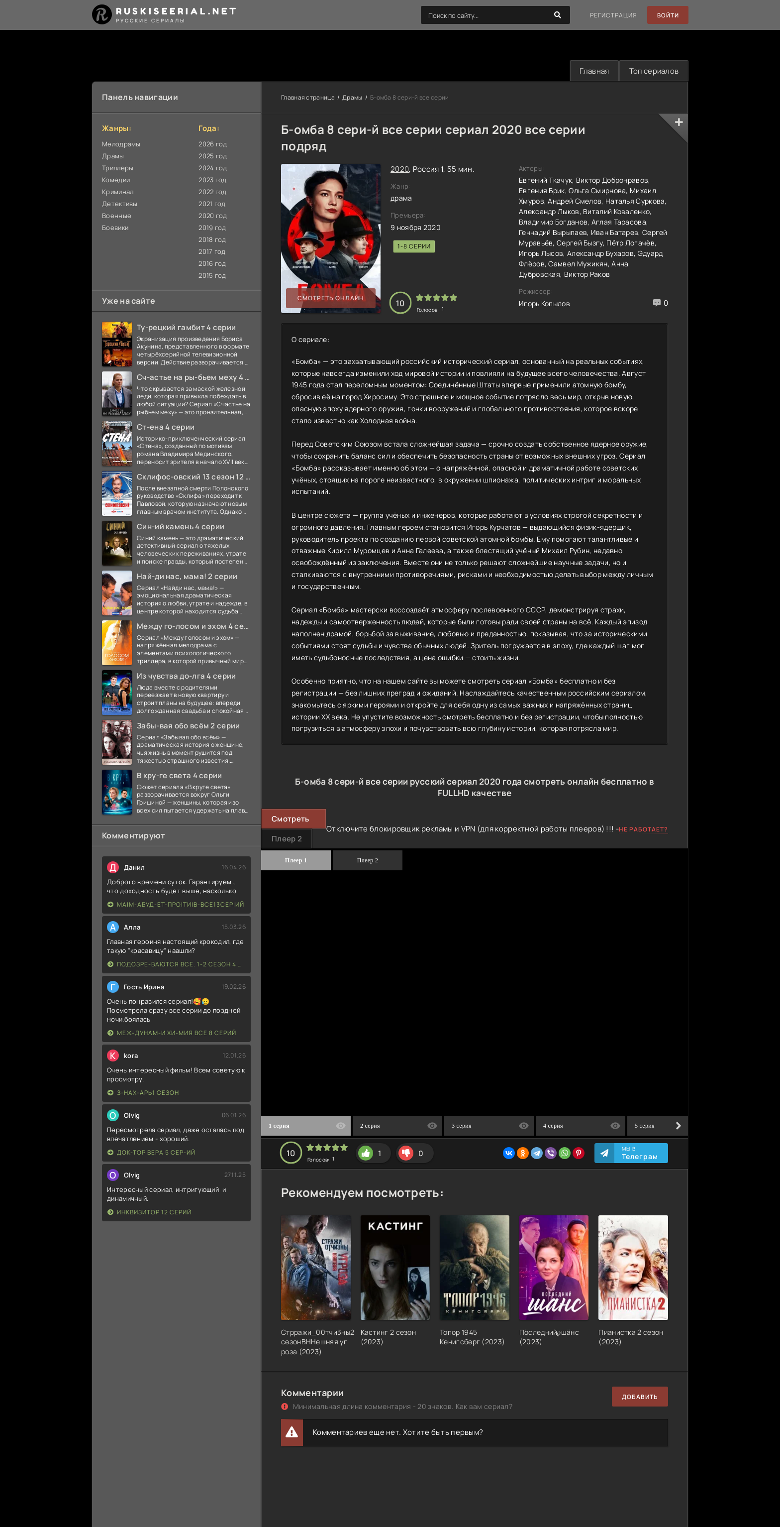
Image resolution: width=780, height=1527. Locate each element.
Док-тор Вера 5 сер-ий (151, 1153)
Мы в (640, 1154)
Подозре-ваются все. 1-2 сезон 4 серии (176, 964)
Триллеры (117, 168)
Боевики (115, 228)
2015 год (212, 275)
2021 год (211, 204)
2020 (399, 169)
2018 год (212, 239)
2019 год (212, 228)
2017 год (211, 251)
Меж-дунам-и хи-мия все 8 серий (171, 1033)
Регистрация (612, 15)
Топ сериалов (652, 71)
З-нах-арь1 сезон (143, 1093)
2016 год (212, 263)
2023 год (212, 180)
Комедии (116, 180)
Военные (116, 216)
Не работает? (643, 829)
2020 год (212, 216)
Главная (591, 71)
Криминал (117, 192)
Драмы (113, 156)
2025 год (212, 156)
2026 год (212, 144)
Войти (667, 15)
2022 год (212, 192)
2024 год (212, 168)
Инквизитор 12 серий (149, 1212)
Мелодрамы (121, 144)
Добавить (640, 1397)
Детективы (120, 204)
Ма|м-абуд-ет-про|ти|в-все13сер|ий (175, 905)
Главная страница (308, 98)
